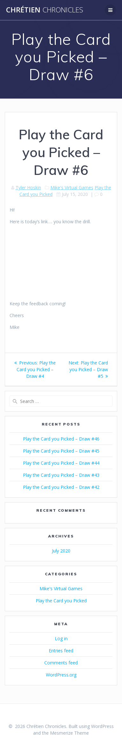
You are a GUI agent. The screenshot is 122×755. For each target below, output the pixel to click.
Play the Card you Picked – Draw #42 (61, 487)
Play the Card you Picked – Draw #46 (61, 439)
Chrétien (44, 9)
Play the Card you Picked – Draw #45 (61, 451)
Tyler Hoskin (28, 187)
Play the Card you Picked (61, 601)
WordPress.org (61, 675)
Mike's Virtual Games (71, 187)
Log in (61, 638)
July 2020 (61, 551)
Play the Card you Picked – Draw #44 (61, 463)
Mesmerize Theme (69, 733)
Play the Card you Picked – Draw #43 (61, 475)
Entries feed (61, 651)
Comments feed (61, 663)
